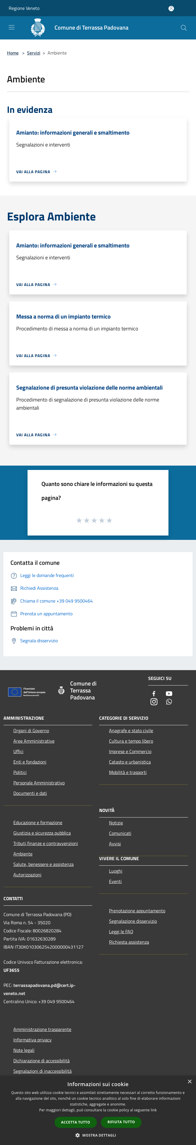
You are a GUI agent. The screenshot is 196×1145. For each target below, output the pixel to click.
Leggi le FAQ (121, 931)
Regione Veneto (24, 8)
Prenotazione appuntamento (137, 910)
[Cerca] (183, 27)
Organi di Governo (31, 730)
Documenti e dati (30, 793)
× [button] (189, 1082)
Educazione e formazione (37, 822)
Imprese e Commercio (130, 751)
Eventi (115, 881)
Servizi (33, 52)
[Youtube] (169, 694)
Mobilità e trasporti (128, 772)
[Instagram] (154, 702)
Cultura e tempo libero (131, 740)
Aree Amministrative (34, 740)
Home (13, 52)
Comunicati (120, 833)
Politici (20, 772)
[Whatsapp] (169, 702)
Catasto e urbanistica (130, 761)
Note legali (24, 1050)
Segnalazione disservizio (133, 921)
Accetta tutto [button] (75, 1122)
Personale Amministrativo (39, 782)
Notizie (116, 822)
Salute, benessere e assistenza (43, 864)
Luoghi (115, 870)
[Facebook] (154, 694)
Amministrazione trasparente (42, 1029)
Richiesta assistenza (129, 941)
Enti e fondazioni (29, 761)
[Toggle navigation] (11, 27)
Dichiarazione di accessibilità (41, 1060)
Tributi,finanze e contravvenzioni (45, 843)
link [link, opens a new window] (154, 1110)
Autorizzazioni (27, 874)
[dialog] (98, 1110)
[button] (98, 1135)
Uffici (18, 751)
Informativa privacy (32, 1039)
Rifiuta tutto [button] (121, 1121)
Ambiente (22, 853)
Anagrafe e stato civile (131, 730)
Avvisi (115, 843)
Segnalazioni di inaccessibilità (42, 1071)
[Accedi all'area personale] (171, 9)
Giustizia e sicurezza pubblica (42, 832)
